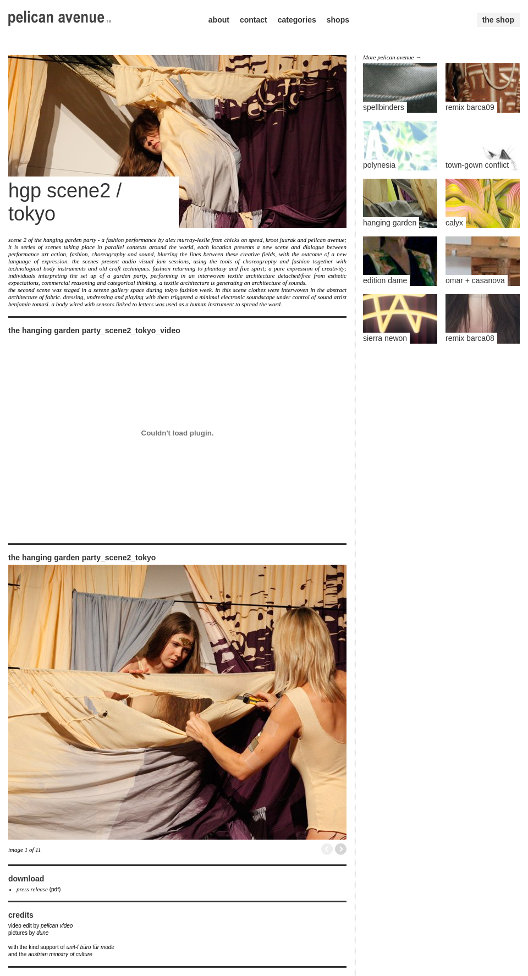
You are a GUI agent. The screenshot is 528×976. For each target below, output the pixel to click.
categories (297, 19)
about (218, 19)
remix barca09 (470, 107)
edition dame (385, 280)
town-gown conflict (477, 165)
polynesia (379, 165)
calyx (454, 222)
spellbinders (383, 107)
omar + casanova (475, 280)
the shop (498, 19)
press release (32, 889)
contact (253, 19)
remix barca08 (470, 338)
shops (338, 19)
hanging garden (389, 222)
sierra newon (385, 338)
